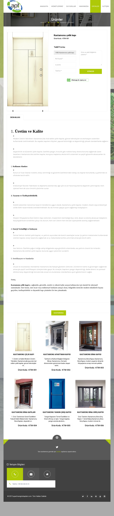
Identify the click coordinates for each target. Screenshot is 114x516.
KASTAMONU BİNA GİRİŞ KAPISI (90, 422)
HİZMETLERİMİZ (57, 6)
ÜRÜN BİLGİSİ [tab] (15, 127)
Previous (13, 116)
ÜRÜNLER (95, 6)
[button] (6, 452)
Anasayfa (43, 22)
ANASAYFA (44, 6)
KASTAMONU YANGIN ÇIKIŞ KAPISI (57, 422)
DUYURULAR (71, 6)
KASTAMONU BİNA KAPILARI (23, 422)
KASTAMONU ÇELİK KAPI (23, 364)
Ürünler (53, 22)
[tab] (15, 484)
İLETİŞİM (105, 6)
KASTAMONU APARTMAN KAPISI (57, 364)
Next (42, 116)
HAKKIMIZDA (84, 6)
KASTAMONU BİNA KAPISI (90, 364)
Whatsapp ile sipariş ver (78, 80)
